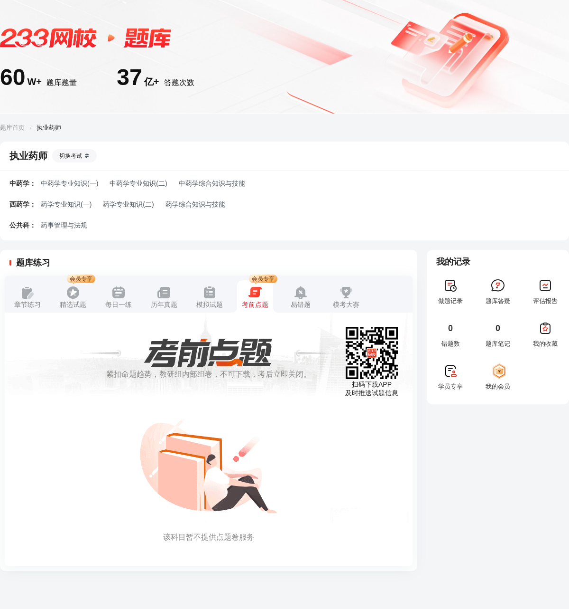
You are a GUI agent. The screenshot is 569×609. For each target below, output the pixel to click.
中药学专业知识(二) (138, 183)
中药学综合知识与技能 (212, 183)
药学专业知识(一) (66, 204)
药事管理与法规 (64, 225)
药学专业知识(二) (128, 204)
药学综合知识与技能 (195, 204)
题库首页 (12, 127)
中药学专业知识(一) (69, 183)
